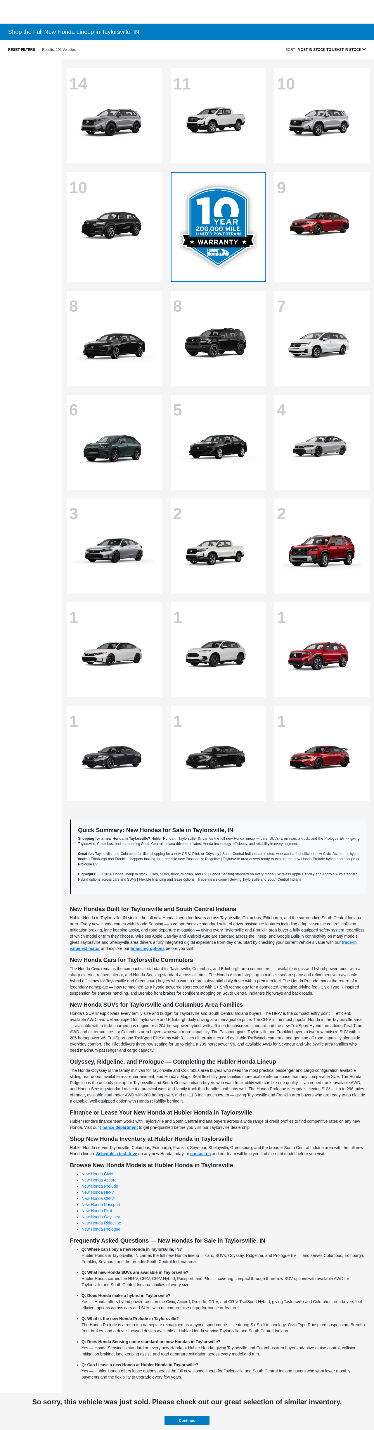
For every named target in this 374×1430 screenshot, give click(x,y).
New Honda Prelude (100, 1186)
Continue (187, 1420)
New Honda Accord (99, 1180)
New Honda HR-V (98, 1192)
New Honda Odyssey (101, 1217)
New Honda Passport (101, 1204)
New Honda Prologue (101, 1229)
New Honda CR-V (98, 1198)
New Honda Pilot (97, 1210)
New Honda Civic (97, 1174)
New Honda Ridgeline (101, 1223)
